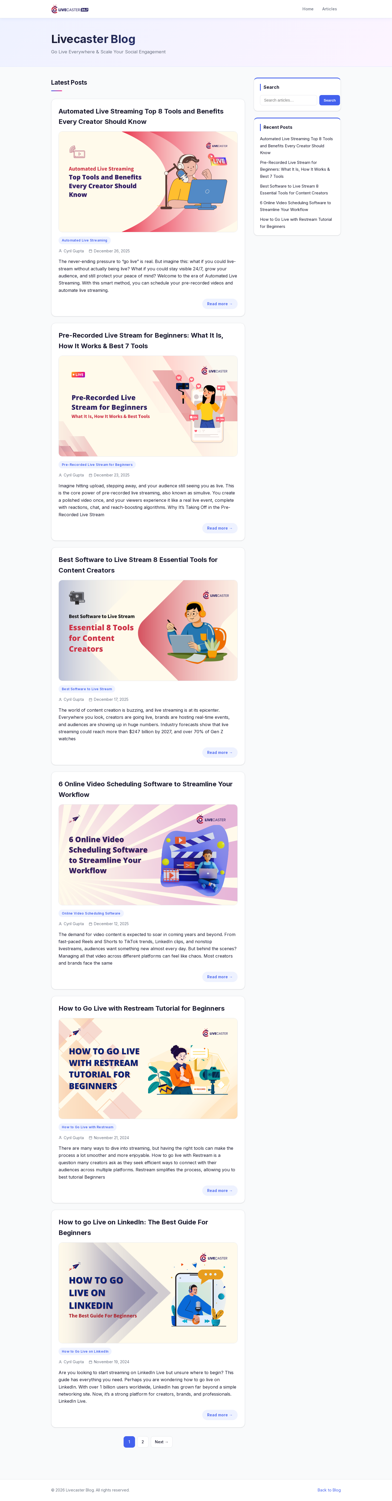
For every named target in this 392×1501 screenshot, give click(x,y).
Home (308, 9)
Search (330, 100)
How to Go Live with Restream (87, 1127)
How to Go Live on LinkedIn (85, 1351)
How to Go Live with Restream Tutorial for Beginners (142, 1008)
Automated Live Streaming (85, 240)
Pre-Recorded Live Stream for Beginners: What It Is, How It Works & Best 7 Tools (295, 169)
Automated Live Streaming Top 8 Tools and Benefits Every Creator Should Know (296, 145)
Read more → (220, 303)
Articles (329, 9)
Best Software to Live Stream (87, 689)
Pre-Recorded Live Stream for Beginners (97, 465)
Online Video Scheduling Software (91, 913)
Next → (162, 1441)
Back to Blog (329, 1490)
